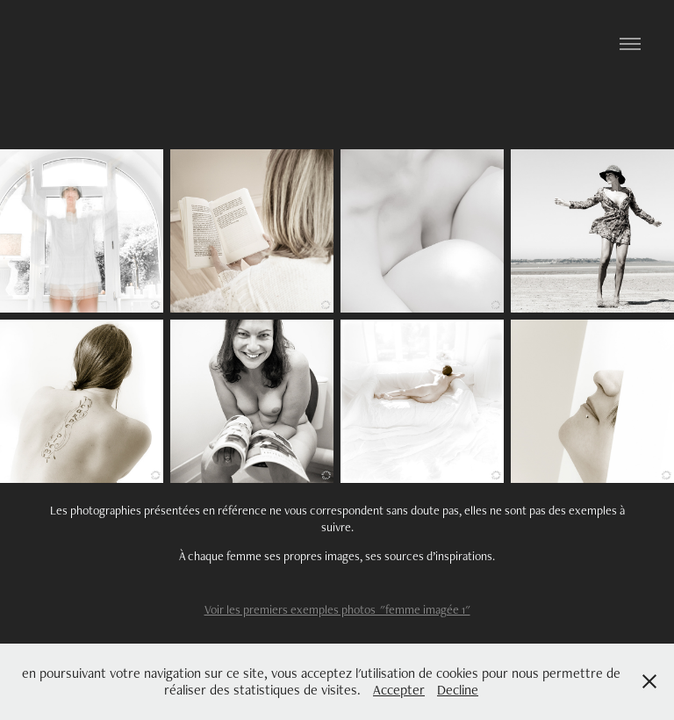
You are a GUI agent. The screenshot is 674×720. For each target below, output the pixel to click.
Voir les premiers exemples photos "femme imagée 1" (337, 609)
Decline (457, 689)
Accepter (399, 689)
